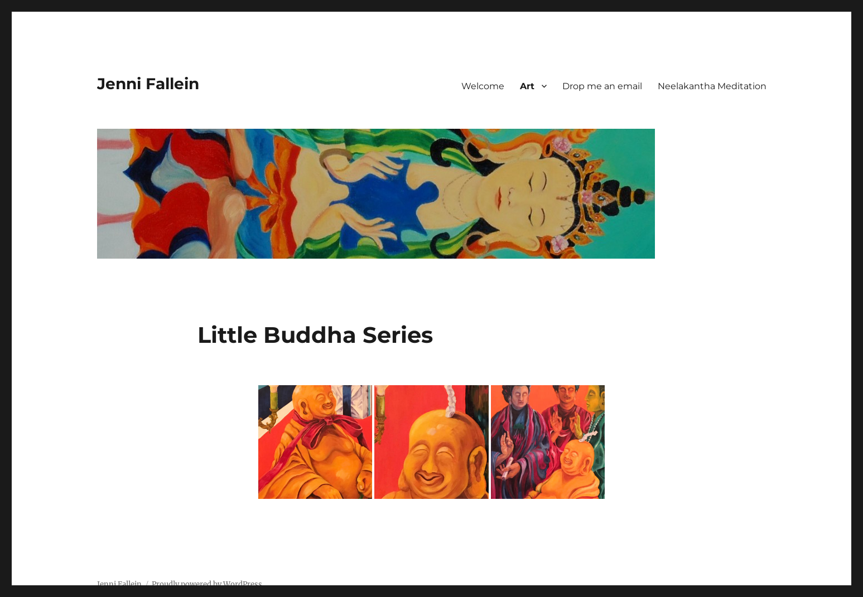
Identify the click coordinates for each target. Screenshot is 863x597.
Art (527, 86)
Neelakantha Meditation (712, 86)
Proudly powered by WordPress (207, 584)
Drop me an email (602, 86)
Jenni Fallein (148, 83)
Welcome (482, 86)
